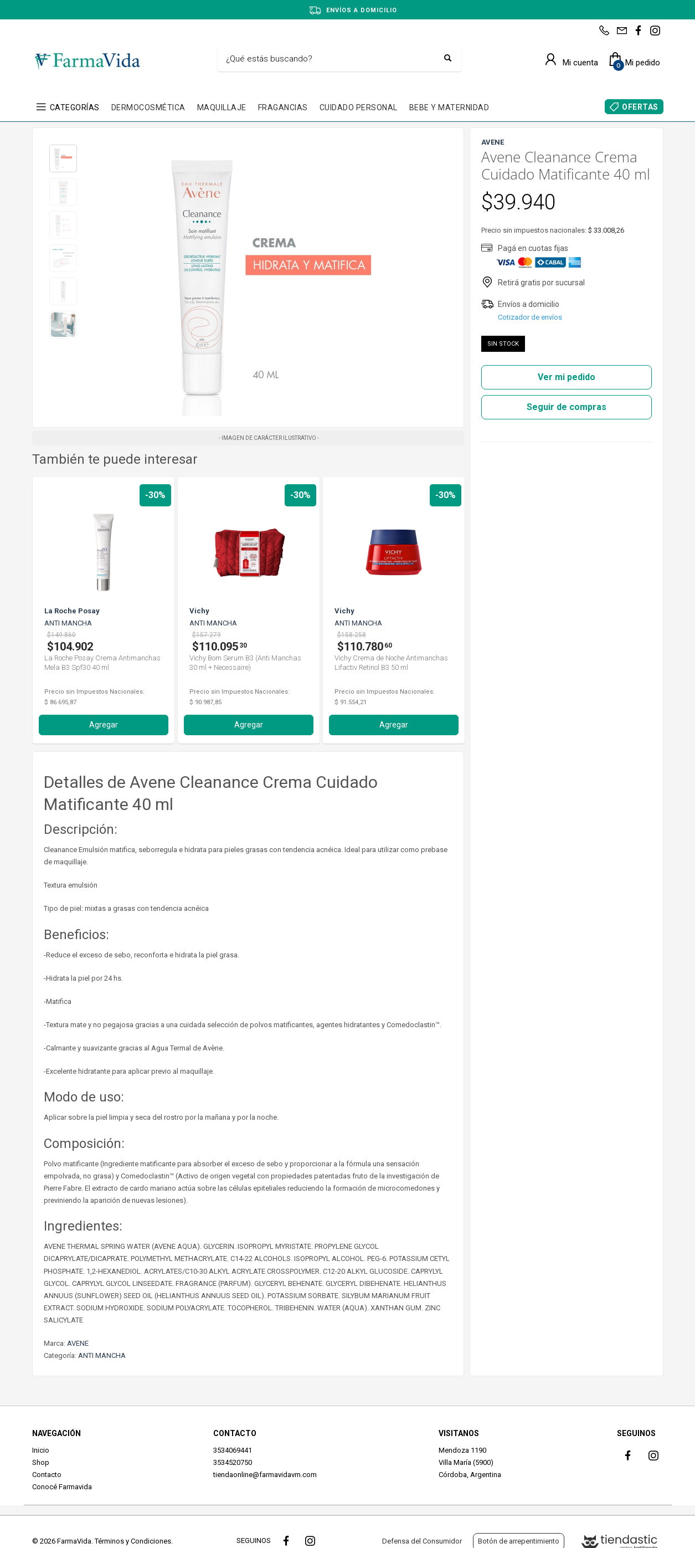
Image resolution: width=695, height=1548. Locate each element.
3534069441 (232, 1450)
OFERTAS (640, 106)
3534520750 (232, 1462)
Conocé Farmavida (62, 1487)
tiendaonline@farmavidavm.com (265, 1474)
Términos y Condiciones (133, 1541)
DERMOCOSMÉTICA (148, 107)
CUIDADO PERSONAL (359, 107)
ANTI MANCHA (102, 1355)
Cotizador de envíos (530, 317)
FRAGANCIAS (283, 107)
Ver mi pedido (566, 377)
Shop (40, 1462)
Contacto (46, 1474)
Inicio (40, 1450)
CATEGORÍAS (75, 107)
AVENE (78, 1343)
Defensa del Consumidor (422, 1541)
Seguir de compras (566, 407)
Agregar (103, 725)
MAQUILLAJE (221, 107)
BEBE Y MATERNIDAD (449, 107)
